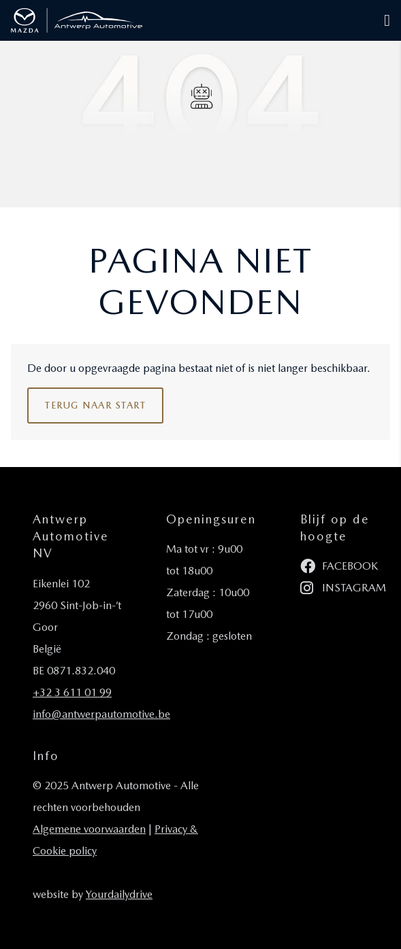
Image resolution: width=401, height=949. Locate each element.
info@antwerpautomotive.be (101, 714)
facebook (339, 566)
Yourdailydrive (119, 894)
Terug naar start (95, 405)
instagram (343, 588)
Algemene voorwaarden (89, 829)
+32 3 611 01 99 (72, 692)
